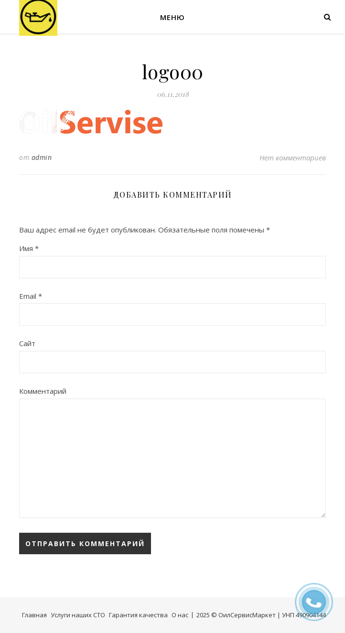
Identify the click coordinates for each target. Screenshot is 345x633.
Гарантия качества (138, 615)
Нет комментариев (292, 157)
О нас (180, 615)
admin (42, 157)
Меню (172, 17)
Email (30, 296)
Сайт (27, 343)
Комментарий (42, 391)
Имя (29, 248)
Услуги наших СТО (78, 615)
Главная (34, 615)
